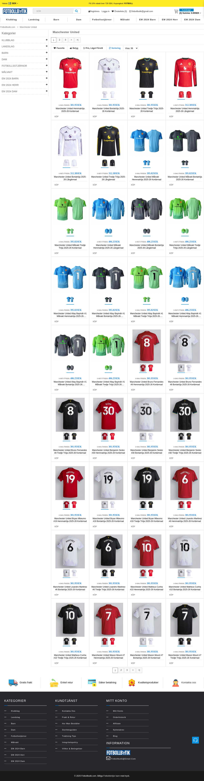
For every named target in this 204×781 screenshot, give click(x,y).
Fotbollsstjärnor (102, 19)
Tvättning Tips (69, 736)
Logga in (105, 11)
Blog (115, 736)
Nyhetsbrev (118, 730)
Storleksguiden (69, 730)
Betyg (74, 48)
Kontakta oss (188, 682)
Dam (78, 19)
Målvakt (125, 19)
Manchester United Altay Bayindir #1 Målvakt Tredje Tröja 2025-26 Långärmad (108, 384)
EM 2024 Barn (147, 19)
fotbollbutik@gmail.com (141, 11)
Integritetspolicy (70, 742)
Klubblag (11, 19)
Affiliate (117, 724)
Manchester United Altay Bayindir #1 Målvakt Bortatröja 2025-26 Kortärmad (108, 316)
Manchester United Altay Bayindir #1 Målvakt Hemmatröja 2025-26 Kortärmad (70, 316)
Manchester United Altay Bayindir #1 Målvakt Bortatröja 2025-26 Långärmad (70, 384)
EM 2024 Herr (170, 19)
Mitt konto (118, 711)
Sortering (115, 48)
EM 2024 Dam (192, 19)
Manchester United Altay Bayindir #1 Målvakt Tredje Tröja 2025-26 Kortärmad (146, 316)
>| (77, 40)
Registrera (93, 11)
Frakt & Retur (68, 717)
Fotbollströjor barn (111, 776)
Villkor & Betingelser (72, 749)
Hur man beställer (71, 724)
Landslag (33, 19)
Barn (56, 19)
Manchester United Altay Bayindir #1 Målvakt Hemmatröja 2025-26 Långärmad (184, 316)
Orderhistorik (119, 717)
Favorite (59, 48)
